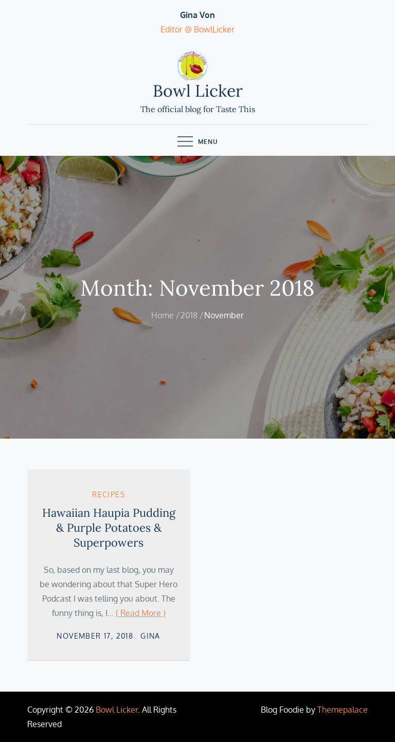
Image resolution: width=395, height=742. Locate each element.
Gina (150, 635)
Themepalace (342, 709)
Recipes (108, 494)
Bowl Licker (198, 90)
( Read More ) (141, 613)
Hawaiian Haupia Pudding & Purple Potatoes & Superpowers (108, 527)
